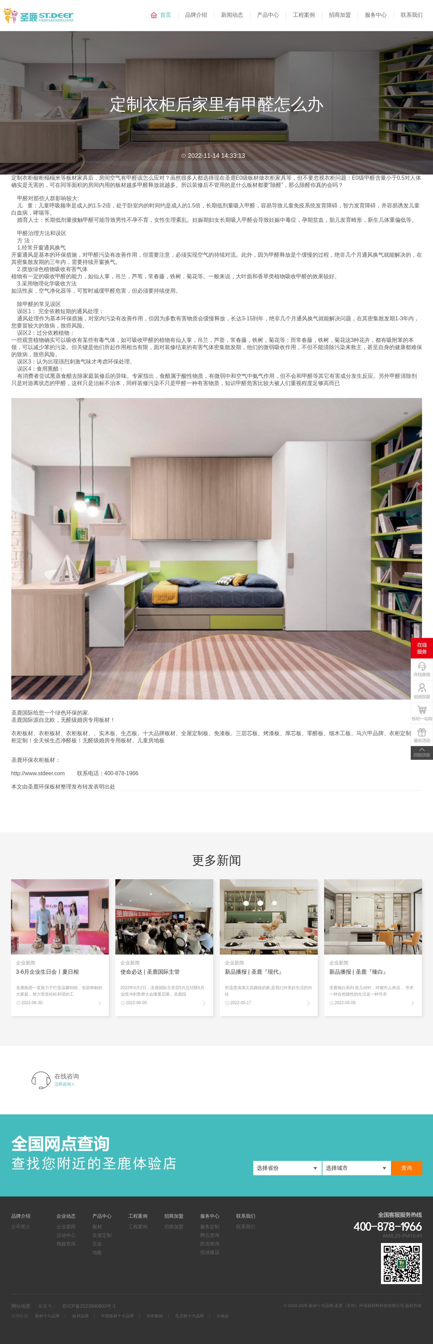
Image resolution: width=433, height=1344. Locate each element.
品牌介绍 (196, 15)
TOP (422, 753)
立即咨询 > (64, 1084)
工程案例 (304, 15)
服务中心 (376, 15)
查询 (406, 1168)
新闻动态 (232, 15)
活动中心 (66, 1235)
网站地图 (20, 1306)
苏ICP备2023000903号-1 (89, 1306)
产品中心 (268, 15)
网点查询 (209, 1235)
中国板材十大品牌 (117, 1316)
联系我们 (412, 15)
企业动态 (66, 1216)
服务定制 (209, 1226)
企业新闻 (66, 1226)
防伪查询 (209, 1243)
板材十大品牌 (47, 1316)
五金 (97, 1243)
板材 (97, 1226)
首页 (165, 15)
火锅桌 (222, 1316)
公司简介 (20, 1226)
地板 (97, 1252)
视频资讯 (66, 1243)
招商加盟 (340, 15)
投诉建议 (209, 1252)
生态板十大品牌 (189, 1316)
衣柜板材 (155, 1316)
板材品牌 (80, 1316)
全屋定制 (102, 1235)
